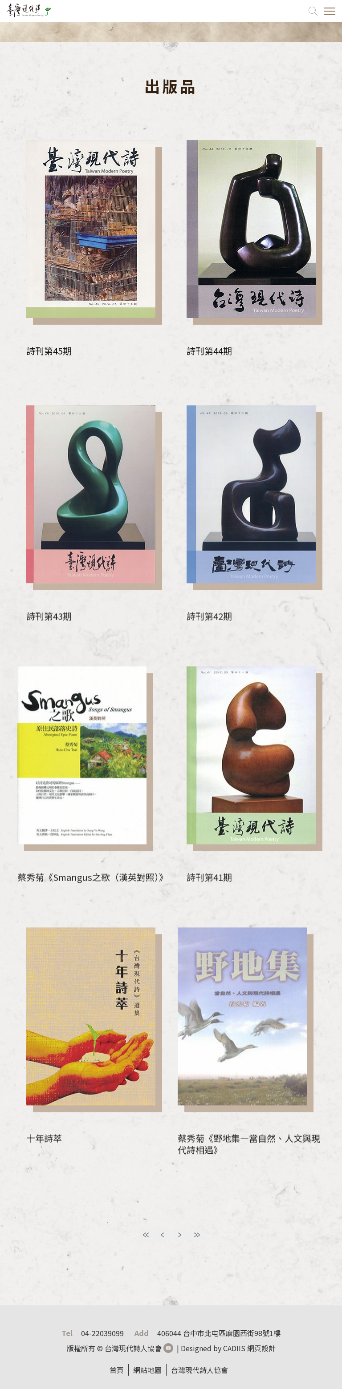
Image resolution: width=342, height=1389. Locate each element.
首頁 (117, 1370)
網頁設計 (261, 1348)
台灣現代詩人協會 (199, 1370)
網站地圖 (147, 1370)
